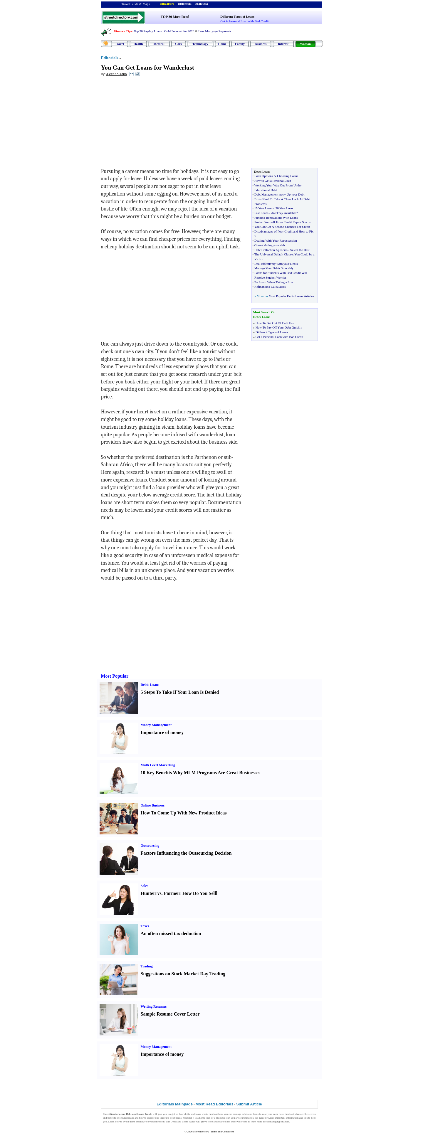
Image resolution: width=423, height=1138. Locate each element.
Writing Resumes (154, 1006)
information (292, 1117)
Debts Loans (150, 685)
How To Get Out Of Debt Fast (275, 323)
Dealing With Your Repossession (275, 240)
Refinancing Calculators (270, 286)
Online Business (153, 805)
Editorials (109, 58)
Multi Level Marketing (158, 765)
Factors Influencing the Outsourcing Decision (186, 853)
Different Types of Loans (237, 16)
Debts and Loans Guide (183, 1121)
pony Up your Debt (291, 194)
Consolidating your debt (270, 245)
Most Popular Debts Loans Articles (291, 296)
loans (198, 1113)
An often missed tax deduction (171, 933)
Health (138, 44)
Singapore (167, 3)
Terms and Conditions (222, 1131)
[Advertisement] (149, 124)
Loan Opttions (263, 176)
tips (306, 1117)
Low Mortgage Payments (214, 31)
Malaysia (201, 3)
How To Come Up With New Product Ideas (184, 812)
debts (187, 1113)
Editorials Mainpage (175, 1104)
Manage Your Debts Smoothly (273, 268)
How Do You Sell (199, 893)
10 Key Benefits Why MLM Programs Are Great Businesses (201, 772)
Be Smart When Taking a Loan (274, 282)
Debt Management (266, 194)
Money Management (156, 725)
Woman (305, 44)
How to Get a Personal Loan (272, 180)
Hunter (148, 893)
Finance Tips (123, 31)
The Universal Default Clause (273, 254)
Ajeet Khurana (116, 74)
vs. (159, 893)
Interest (283, 44)
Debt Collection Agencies (271, 250)
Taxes (145, 926)
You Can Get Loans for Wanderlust (147, 67)
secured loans (127, 1117)
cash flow (278, 1113)
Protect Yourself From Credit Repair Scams (282, 222)
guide (261, 1117)
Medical (158, 44)
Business (260, 44)
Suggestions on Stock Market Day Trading (183, 973)
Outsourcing (150, 846)
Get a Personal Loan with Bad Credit (279, 337)
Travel (119, 44)
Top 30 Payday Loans (148, 31)
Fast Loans (261, 213)
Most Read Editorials (215, 1104)
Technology (200, 44)
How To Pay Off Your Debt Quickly (279, 327)
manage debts (240, 1113)
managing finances (279, 1121)
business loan (223, 1117)
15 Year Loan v (264, 208)
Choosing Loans (287, 176)
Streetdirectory (201, 1131)
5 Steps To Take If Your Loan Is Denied (180, 692)
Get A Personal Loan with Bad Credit (244, 21)
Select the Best (299, 250)
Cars (178, 44)
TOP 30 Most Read (175, 17)
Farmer (171, 893)
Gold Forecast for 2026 (179, 31)
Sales (144, 886)
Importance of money (162, 732)
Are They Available (283, 213)
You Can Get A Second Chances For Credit (282, 226)
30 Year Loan (284, 208)
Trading (147, 966)
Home (222, 44)
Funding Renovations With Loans (276, 217)
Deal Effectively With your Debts (276, 263)
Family (240, 44)
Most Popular (115, 676)
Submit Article (249, 1104)
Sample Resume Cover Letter (170, 1013)
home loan (204, 1117)
